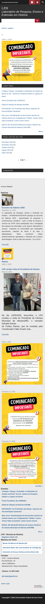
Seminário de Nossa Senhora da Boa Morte (21, 552)
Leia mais (5, 244)
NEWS (10, 28)
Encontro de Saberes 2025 (13, 208)
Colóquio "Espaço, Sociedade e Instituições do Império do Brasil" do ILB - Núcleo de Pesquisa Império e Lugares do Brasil (22, 93)
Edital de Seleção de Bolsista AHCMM (15, 105)
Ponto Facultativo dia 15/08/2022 (13, 100)
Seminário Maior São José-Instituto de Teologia (22, 548)
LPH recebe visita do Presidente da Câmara (21, 269)
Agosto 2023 (6, 150)
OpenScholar (38, 586)
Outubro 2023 (6, 147)
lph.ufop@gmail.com (10, 576)
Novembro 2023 (7, 145)
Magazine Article (8, 537)
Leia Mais (38, 486)
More (40, 131)
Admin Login (5, 583)
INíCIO (4, 28)
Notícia (5, 262)
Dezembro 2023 (7, 142)
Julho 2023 (6, 153)
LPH (5, 8)
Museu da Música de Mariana (15, 543)
